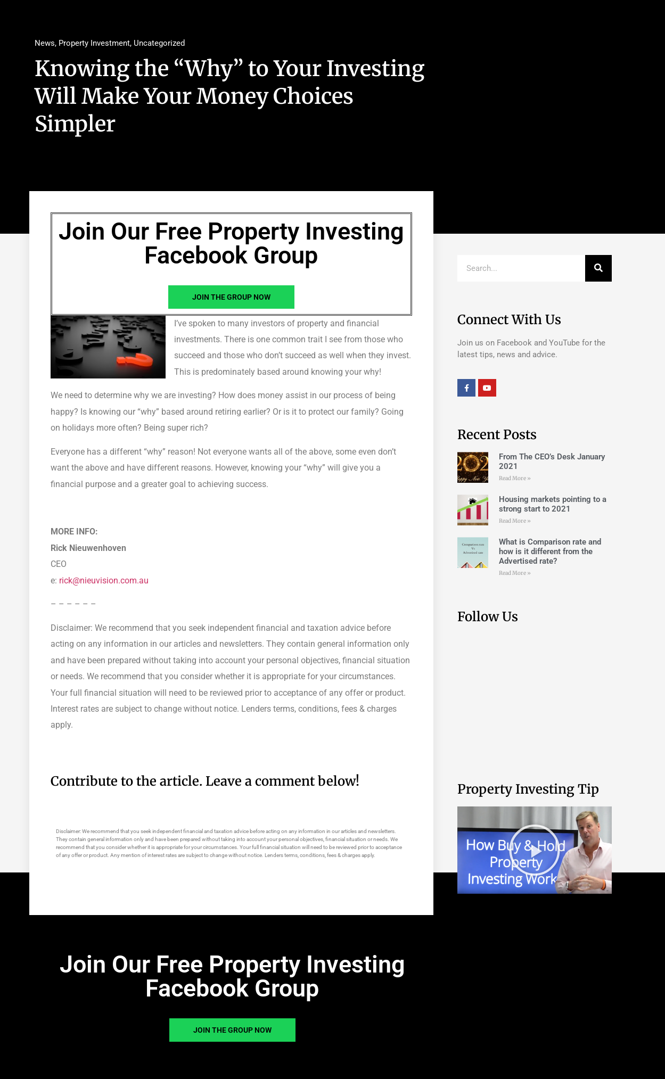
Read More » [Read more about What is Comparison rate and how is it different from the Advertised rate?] (515, 573)
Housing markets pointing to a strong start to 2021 (552, 504)
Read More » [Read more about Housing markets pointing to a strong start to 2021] (515, 520)
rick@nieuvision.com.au (104, 580)
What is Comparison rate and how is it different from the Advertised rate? (550, 551)
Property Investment (94, 43)
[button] (534, 850)
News (45, 43)
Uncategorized (159, 43)
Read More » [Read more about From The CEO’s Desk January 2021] (515, 478)
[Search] (598, 268)
